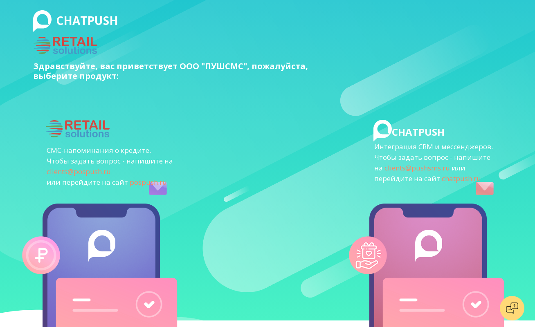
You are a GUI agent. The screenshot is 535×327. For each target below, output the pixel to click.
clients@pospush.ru (79, 171)
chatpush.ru (461, 178)
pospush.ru (148, 182)
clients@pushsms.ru (417, 167)
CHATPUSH (87, 20)
